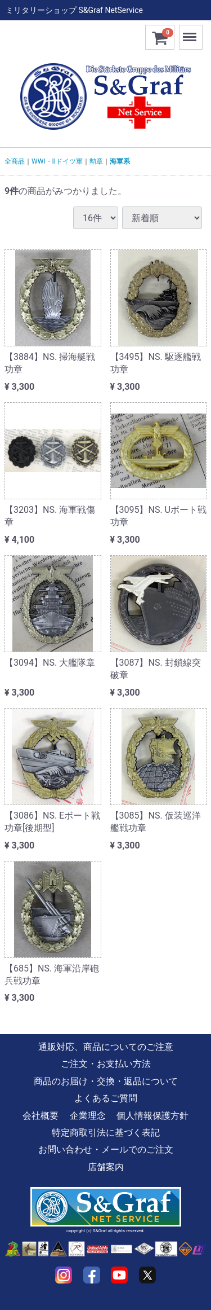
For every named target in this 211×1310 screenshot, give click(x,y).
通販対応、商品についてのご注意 (105, 1046)
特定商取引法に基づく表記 (106, 1132)
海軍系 (120, 161)
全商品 (15, 161)
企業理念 (88, 1115)
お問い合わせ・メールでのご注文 (105, 1149)
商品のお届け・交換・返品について (106, 1081)
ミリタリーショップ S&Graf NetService (74, 10)
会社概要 (41, 1115)
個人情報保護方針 (152, 1115)
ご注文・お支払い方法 (106, 1063)
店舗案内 (106, 1167)
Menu (190, 32)
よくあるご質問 (105, 1098)
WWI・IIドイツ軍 (57, 161)
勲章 (96, 161)
